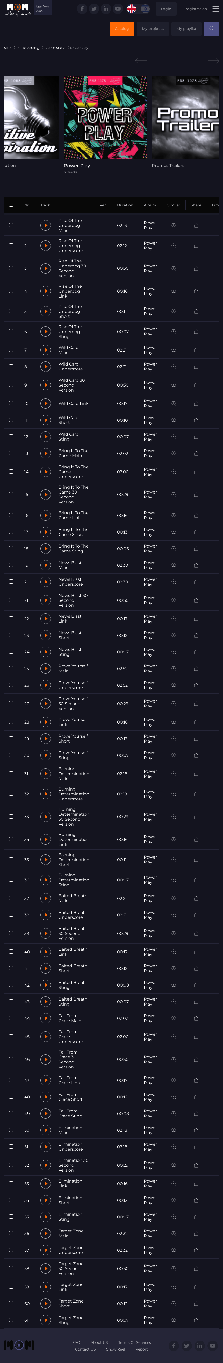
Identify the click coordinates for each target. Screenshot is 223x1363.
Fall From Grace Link (69, 1080)
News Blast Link (70, 619)
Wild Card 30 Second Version (72, 385)
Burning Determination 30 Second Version (74, 817)
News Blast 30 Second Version (73, 600)
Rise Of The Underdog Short (70, 311)
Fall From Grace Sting (70, 1113)
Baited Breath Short (73, 968)
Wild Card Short (69, 420)
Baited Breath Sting (73, 985)
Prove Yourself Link (73, 722)
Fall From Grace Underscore (71, 1036)
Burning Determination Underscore (74, 794)
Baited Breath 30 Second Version (73, 933)
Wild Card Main (69, 350)
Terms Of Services (134, 1342)
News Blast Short (70, 635)
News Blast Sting (70, 652)
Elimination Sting (70, 1217)
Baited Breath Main (73, 898)
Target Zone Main (71, 1233)
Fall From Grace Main (70, 1018)
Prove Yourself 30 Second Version (73, 703)
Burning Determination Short (74, 859)
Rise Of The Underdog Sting (70, 331)
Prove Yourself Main (73, 668)
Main (7, 48)
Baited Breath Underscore (73, 915)
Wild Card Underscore (71, 367)
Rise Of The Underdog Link (70, 291)
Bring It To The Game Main (74, 453)
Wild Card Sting (69, 437)
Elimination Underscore (71, 1147)
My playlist (186, 28)
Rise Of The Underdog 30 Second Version (72, 268)
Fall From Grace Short (71, 1097)
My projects (153, 28)
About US (99, 1342)
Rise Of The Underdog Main (70, 225)
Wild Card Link (74, 403)
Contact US (85, 1349)
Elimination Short (70, 1200)
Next (213, 61)
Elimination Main (70, 1130)
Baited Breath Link (73, 952)
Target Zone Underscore (71, 1250)
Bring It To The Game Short (74, 532)
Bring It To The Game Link (74, 515)
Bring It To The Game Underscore (74, 471)
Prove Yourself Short (73, 739)
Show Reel (115, 1349)
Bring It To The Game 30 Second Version (74, 494)
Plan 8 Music (55, 48)
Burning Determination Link (74, 839)
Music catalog (28, 48)
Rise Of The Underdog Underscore (71, 245)
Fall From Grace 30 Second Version (68, 1059)
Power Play (150, 225)
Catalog (122, 28)
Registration (195, 8)
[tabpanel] (111, 125)
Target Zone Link (71, 1287)
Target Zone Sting (71, 1320)
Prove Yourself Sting (73, 755)
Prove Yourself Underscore (73, 685)
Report (141, 1349)
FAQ (76, 1342)
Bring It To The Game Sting (74, 549)
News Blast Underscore (71, 582)
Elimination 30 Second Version (74, 1165)
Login (166, 8)
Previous (141, 61)
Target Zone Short (71, 1303)
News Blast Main (70, 565)
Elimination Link (70, 1184)
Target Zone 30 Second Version (71, 1268)
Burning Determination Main (74, 773)
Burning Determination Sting (74, 880)
